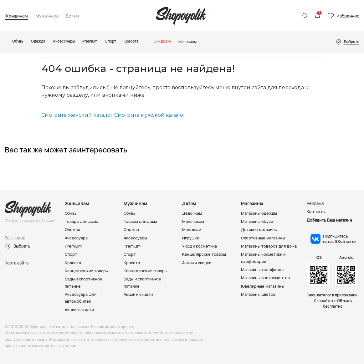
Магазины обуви (257, 221)
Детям (72, 16)
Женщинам (16, 16)
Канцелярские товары (87, 270)
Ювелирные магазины (263, 285)
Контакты (316, 211)
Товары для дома (81, 221)
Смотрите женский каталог (77, 115)
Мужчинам (46, 16)
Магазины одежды (259, 213)
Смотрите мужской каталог (150, 115)
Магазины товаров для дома (269, 246)
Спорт (71, 254)
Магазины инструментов (265, 277)
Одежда (72, 229)
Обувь (71, 213)
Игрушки (190, 237)
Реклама (315, 203)
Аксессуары (76, 237)
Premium (73, 246)
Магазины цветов (258, 293)
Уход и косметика (200, 246)
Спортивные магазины (263, 237)
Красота (73, 262)
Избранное (347, 16)
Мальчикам (193, 221)
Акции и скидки (80, 308)
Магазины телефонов (262, 269)
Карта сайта (16, 263)
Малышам (191, 229)
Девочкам (192, 213)
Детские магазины (259, 229)
